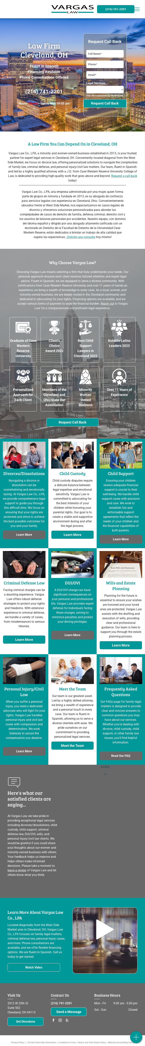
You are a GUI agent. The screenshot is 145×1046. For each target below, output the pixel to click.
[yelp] (66, 1021)
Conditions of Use (67, 1042)
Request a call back (124, 176)
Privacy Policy (17, 1042)
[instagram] (60, 1021)
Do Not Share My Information (42, 1042)
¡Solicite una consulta (80, 237)
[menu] (137, 9)
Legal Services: (96, 83)
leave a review (17, 870)
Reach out (107, 303)
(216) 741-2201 (44, 91)
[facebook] (53, 1021)
